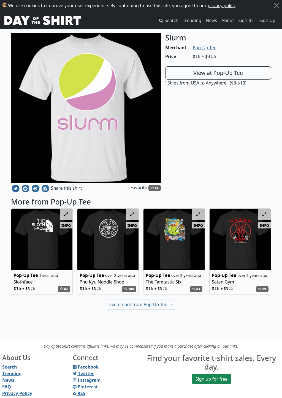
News (211, 20)
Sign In (245, 20)
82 (64, 289)
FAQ (6, 387)
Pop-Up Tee (204, 48)
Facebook (86, 367)
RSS (79, 393)
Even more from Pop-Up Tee (141, 304)
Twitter (83, 373)
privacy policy (221, 5)
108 (129, 289)
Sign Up (267, 20)
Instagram (87, 380)
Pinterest (85, 387)
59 (262, 289)
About (227, 20)
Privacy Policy (17, 393)
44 (154, 188)
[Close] (276, 5)
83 (196, 289)
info (66, 225)
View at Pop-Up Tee (218, 73)
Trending (192, 20)
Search (9, 367)
